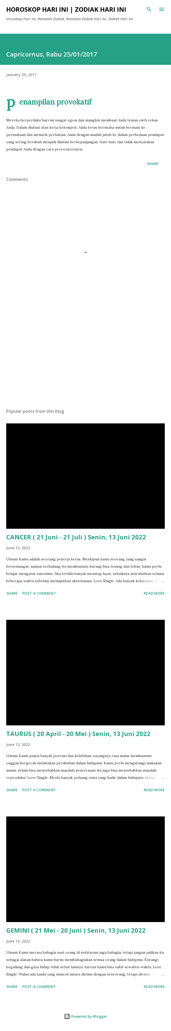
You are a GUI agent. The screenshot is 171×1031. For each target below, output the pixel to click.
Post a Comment (39, 593)
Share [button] (153, 163)
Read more (154, 593)
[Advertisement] (85, 355)
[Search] (149, 9)
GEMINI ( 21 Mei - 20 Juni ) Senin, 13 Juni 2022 (76, 930)
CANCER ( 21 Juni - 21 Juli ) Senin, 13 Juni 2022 (76, 537)
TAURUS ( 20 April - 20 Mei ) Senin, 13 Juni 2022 (78, 733)
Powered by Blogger (85, 1016)
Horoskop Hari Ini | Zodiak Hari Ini (66, 9)
